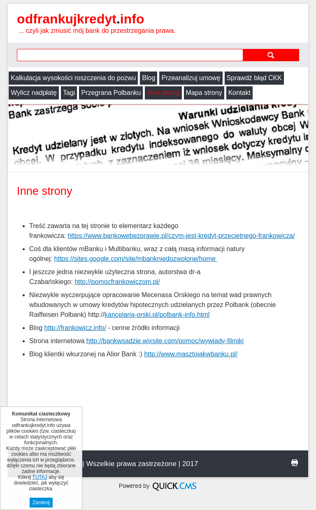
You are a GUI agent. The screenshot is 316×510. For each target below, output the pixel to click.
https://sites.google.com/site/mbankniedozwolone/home (136, 258)
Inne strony (163, 92)
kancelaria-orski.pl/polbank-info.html (157, 314)
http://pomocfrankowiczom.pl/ (117, 281)
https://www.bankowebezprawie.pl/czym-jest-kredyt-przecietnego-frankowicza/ (181, 235)
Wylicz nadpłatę (34, 92)
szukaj (271, 54)
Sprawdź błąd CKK (254, 77)
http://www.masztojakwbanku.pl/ (190, 354)
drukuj (294, 462)
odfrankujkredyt (80, 19)
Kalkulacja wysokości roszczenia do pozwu (73, 77)
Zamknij (41, 502)
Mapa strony (204, 92)
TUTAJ (39, 477)
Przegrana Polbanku (111, 92)
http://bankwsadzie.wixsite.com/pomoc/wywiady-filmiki (165, 340)
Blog (148, 77)
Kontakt (239, 92)
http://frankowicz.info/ (75, 327)
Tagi (69, 92)
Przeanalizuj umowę (190, 77)
